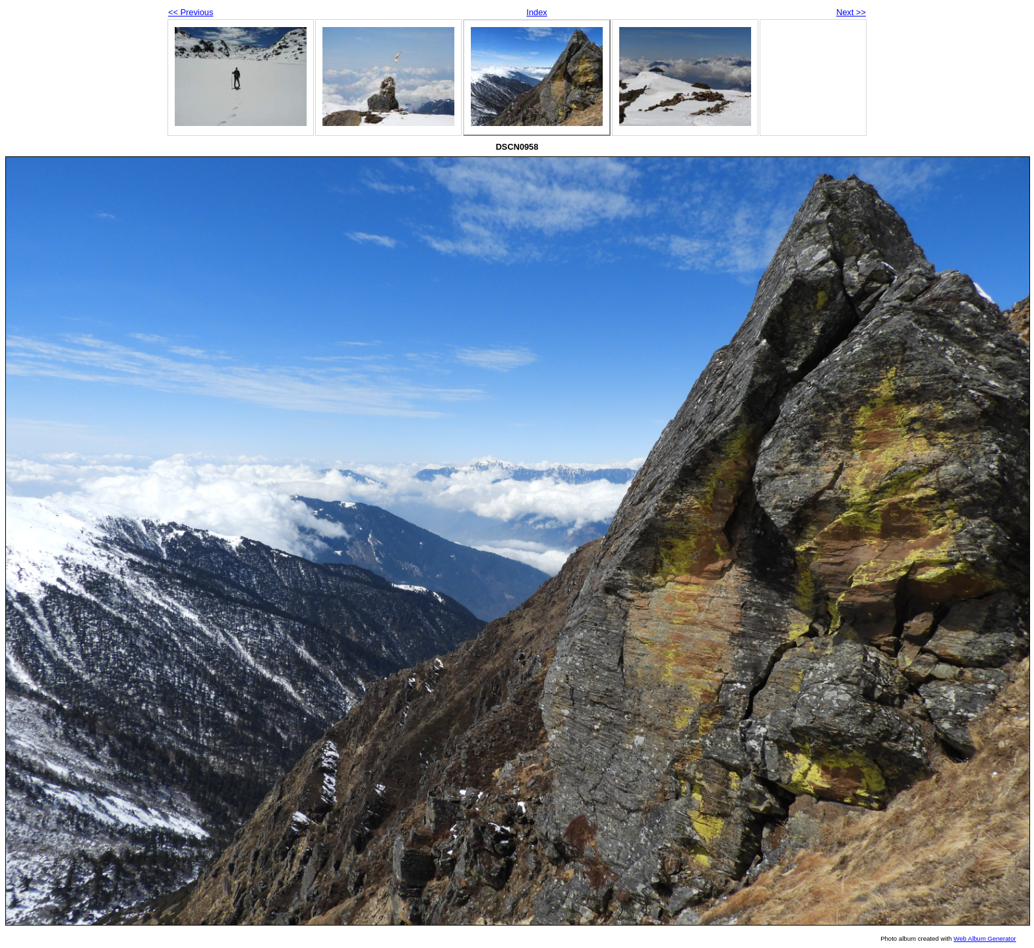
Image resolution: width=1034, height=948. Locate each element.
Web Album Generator (985, 938)
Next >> (851, 12)
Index (536, 12)
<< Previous (190, 12)
